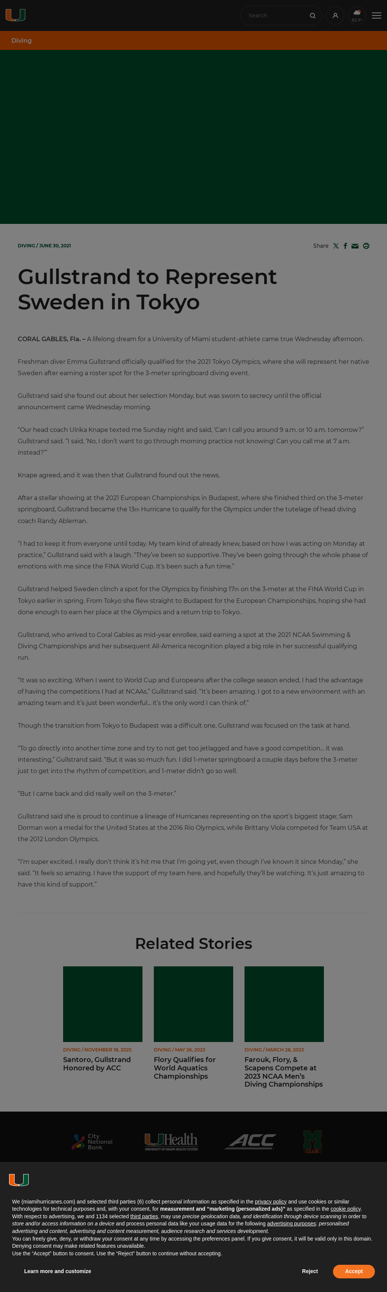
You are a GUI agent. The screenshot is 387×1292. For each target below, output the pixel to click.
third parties (144, 1216)
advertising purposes (291, 1224)
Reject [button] (310, 1271)
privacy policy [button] (270, 1202)
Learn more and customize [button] (57, 1271)
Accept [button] (354, 1271)
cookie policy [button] (346, 1209)
